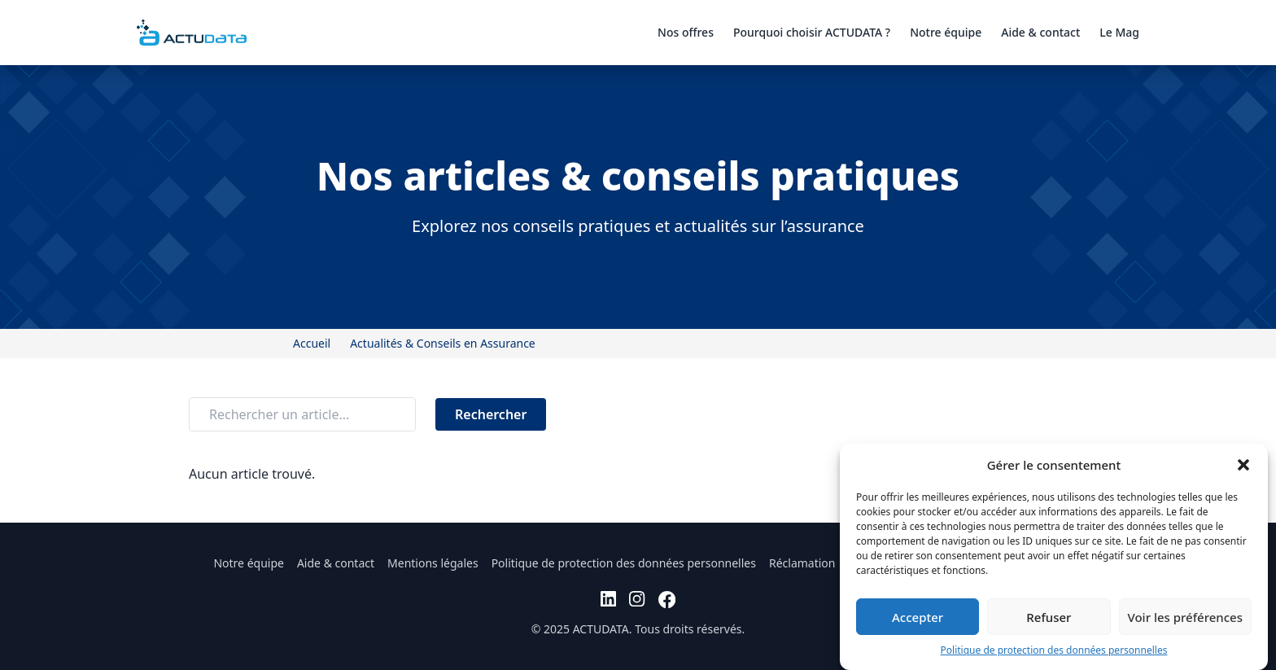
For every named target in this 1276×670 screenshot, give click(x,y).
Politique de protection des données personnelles (1054, 650)
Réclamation (802, 563)
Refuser (1048, 617)
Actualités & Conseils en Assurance (442, 343)
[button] (1243, 465)
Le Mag (1119, 32)
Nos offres (686, 32)
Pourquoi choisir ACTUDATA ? (811, 32)
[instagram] (637, 599)
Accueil (311, 343)
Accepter (917, 617)
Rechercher (491, 414)
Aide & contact (1040, 32)
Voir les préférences (1185, 617)
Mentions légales (432, 563)
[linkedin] (608, 599)
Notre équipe (945, 32)
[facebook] (666, 599)
